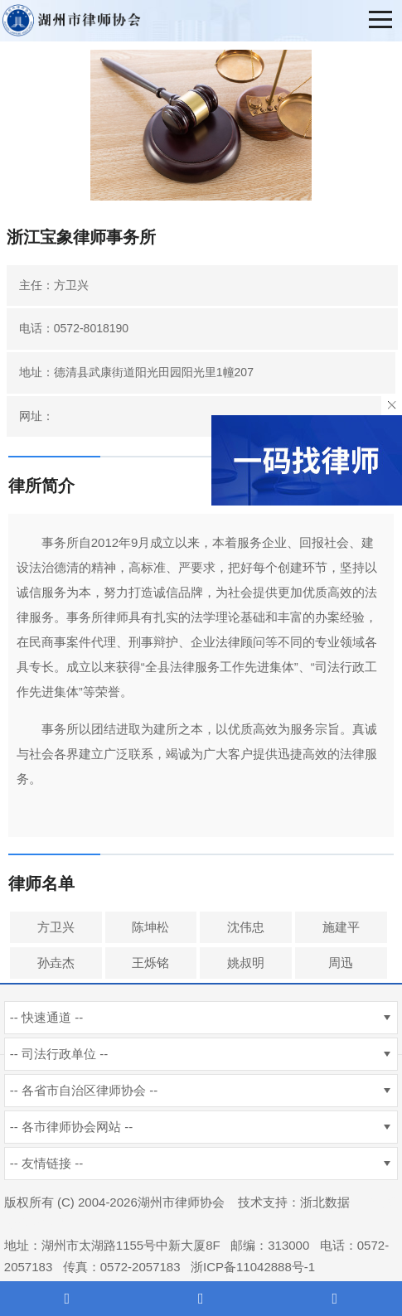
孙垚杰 (56, 963)
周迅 (340, 963)
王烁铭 (150, 963)
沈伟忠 (245, 927)
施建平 (341, 927)
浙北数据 (325, 1202)
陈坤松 (150, 927)
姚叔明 (245, 963)
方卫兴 (56, 927)
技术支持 (263, 1202)
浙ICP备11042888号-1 (253, 1267)
